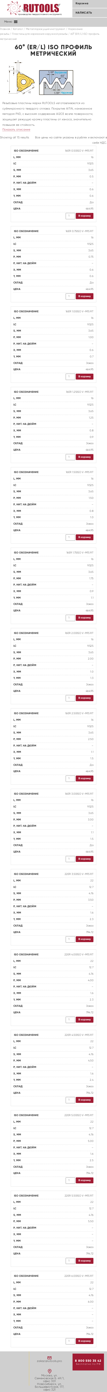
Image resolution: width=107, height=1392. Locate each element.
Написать (84, 12)
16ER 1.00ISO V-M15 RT (79, 311)
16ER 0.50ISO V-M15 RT (79, 151)
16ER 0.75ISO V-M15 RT (79, 231)
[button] (8, 22)
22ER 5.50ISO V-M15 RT (79, 1196)
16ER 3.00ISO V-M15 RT (79, 794)
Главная (5, 29)
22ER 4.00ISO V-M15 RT (78, 954)
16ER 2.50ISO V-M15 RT (79, 713)
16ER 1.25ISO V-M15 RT (79, 392)
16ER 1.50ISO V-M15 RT (79, 472)
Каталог (18, 29)
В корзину (84, 216)
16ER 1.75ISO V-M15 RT (79, 552)
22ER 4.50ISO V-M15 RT (79, 1035)
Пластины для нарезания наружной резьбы (39, 34)
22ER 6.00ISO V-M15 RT (78, 1276)
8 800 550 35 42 (88, 1360)
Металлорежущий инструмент (45, 29)
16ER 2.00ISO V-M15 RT (79, 633)
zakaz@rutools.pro (49, 1361)
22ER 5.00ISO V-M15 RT (78, 1115)
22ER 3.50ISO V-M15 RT (79, 874)
